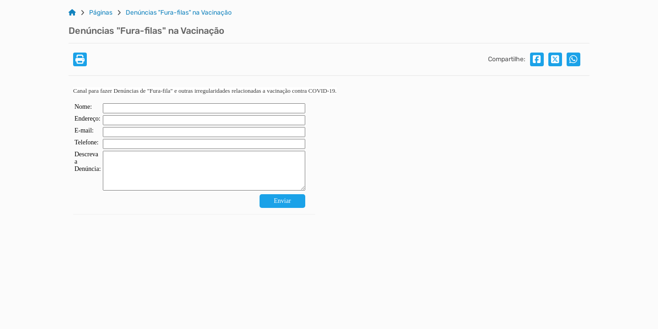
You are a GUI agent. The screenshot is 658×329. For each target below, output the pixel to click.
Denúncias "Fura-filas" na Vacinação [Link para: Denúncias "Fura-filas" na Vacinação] (179, 12)
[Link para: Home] (72, 12)
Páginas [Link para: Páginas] (100, 12)
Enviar (282, 200)
